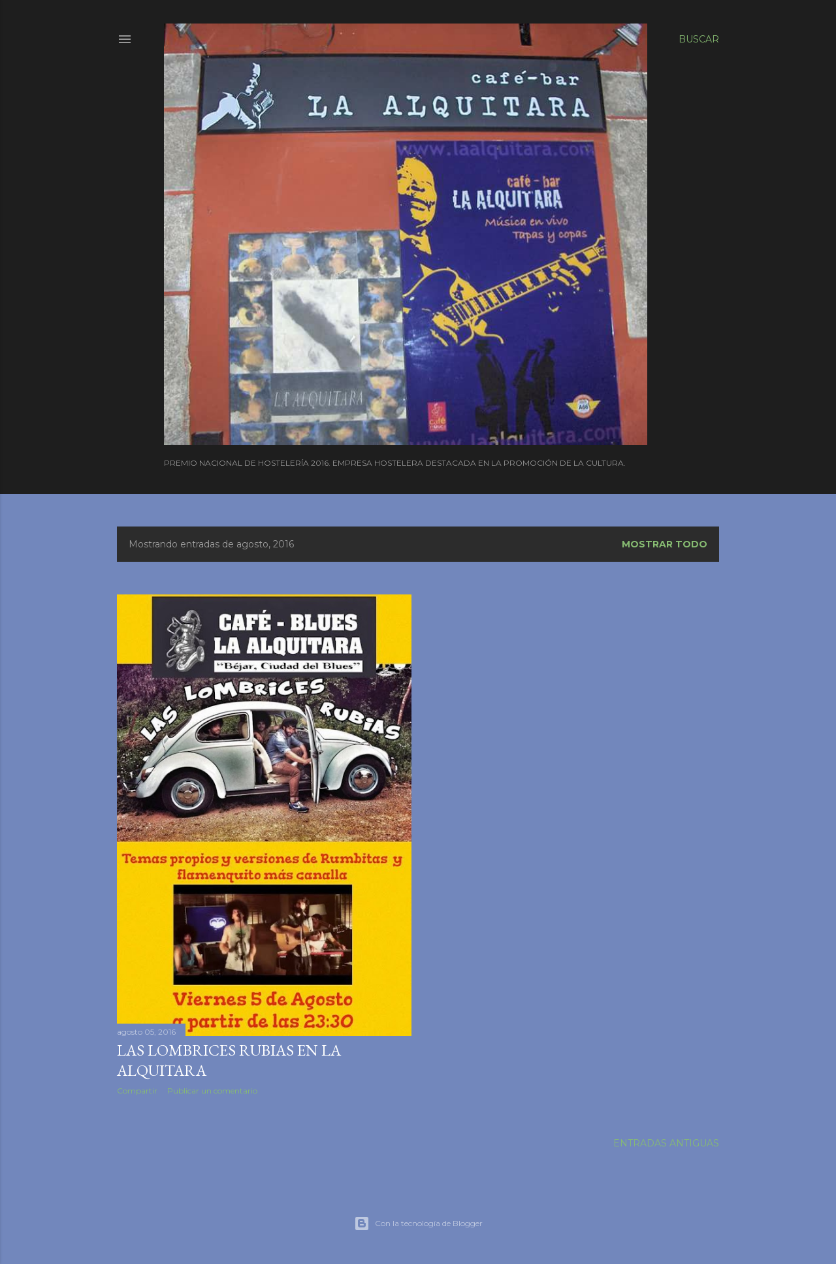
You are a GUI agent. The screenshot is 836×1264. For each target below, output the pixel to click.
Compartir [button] (137, 1090)
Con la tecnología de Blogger (418, 1223)
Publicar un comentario (212, 1090)
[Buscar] (699, 39)
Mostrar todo (664, 544)
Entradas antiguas (666, 1143)
